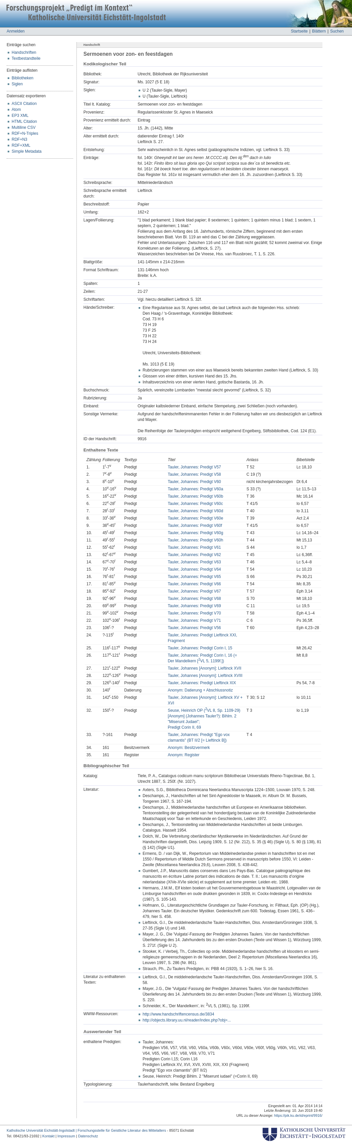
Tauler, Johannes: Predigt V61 (194, 547)
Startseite (299, 31)
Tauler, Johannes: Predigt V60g (195, 532)
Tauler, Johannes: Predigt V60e (195, 518)
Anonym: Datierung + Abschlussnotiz (200, 690)
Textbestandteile (26, 58)
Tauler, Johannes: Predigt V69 (194, 606)
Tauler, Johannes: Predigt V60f (195, 525)
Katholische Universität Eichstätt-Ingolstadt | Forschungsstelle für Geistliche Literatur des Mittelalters (86, 1130)
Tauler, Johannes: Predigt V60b (195, 496)
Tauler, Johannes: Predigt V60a (195, 489)
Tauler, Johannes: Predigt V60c (195, 503)
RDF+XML (21, 145)
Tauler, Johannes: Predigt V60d (195, 511)
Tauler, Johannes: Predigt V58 (194, 474)
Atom (16, 109)
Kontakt (48, 1136)
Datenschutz (88, 1136)
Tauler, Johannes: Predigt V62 (194, 554)
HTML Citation (24, 121)
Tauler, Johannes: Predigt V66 (194, 584)
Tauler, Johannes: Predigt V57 (194, 467)
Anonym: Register (183, 755)
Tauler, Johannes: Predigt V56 (194, 627)
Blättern (319, 31)
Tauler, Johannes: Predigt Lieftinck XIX (202, 683)
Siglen (17, 84)
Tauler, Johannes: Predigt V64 (194, 569)
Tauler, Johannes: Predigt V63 (194, 562)
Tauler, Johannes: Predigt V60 (194, 481)
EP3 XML (20, 115)
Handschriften (24, 52)
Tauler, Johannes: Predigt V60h (195, 540)
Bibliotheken (22, 78)
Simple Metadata (27, 151)
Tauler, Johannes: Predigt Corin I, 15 (200, 648)
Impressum (66, 1136)
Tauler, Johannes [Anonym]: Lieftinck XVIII (205, 675)
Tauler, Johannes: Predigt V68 (194, 598)
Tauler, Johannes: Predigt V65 (194, 576)
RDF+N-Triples (25, 133)
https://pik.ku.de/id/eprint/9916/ (298, 1115)
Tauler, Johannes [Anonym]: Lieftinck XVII (204, 668)
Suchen (337, 31)
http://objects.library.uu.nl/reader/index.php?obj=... (187, 1020)
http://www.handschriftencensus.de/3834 (178, 1014)
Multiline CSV (24, 127)
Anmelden (16, 31)
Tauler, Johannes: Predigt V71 (194, 620)
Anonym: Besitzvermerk (189, 747)
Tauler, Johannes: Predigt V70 (194, 613)
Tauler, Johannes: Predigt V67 (194, 591)
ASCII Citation (24, 103)
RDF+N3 (19, 139)
